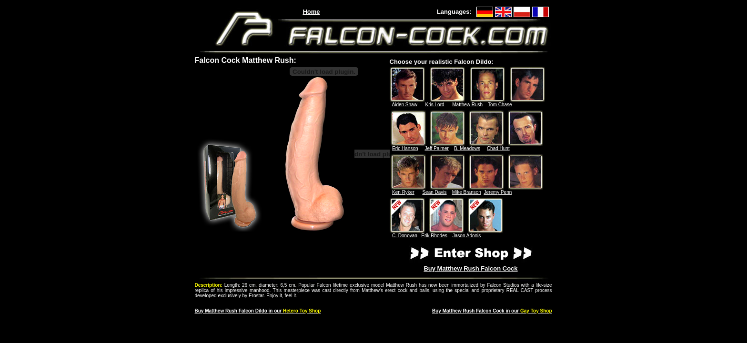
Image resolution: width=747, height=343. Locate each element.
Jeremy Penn (498, 192)
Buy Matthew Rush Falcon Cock (470, 268)
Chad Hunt (498, 148)
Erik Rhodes (434, 235)
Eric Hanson (405, 148)
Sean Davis (434, 192)
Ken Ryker (403, 192)
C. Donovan (404, 235)
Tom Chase (500, 104)
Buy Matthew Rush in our (258, 310)
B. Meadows (467, 148)
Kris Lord (434, 104)
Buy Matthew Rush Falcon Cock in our (492, 310)
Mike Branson (466, 192)
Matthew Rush (467, 104)
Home (311, 11)
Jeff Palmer (436, 148)
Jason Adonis (467, 235)
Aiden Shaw (404, 104)
